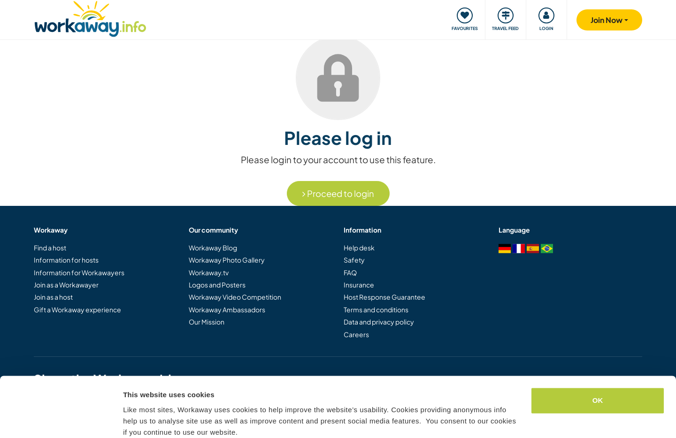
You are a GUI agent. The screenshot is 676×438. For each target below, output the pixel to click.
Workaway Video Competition (235, 297)
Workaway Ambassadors (227, 309)
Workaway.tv (209, 272)
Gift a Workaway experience (77, 309)
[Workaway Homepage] (90, 17)
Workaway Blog (213, 247)
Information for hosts (66, 260)
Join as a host (53, 297)
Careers (356, 334)
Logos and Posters (217, 284)
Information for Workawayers (79, 272)
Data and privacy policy (379, 321)
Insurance (359, 284)
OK (597, 362)
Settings (137, 419)
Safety (354, 260)
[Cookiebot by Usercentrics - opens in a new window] (61, 420)
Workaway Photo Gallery (227, 260)
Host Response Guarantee (384, 297)
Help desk (359, 247)
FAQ (350, 272)
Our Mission (206, 321)
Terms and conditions (376, 309)
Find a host (50, 247)
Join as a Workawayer (66, 284)
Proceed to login (338, 193)
